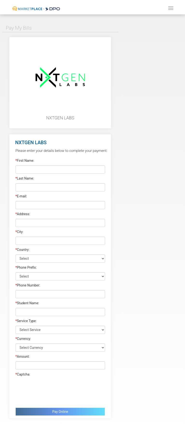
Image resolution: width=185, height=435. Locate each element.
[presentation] (52, 391)
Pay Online (60, 412)
